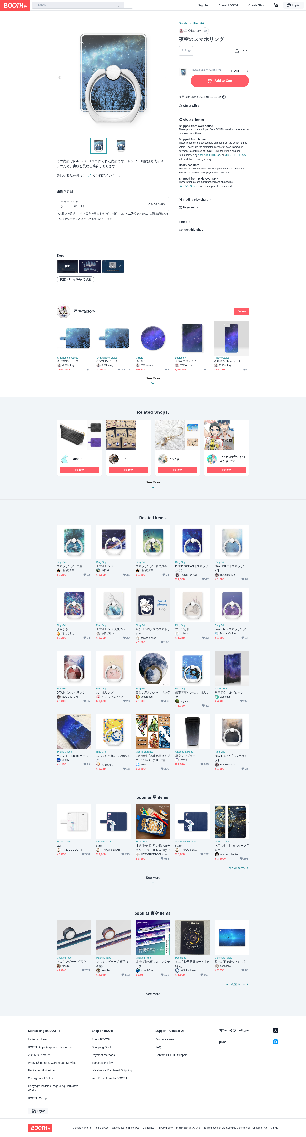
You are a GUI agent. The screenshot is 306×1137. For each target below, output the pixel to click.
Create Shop (256, 5)
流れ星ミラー (144, 361)
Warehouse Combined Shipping (112, 1070)
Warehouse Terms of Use (126, 1128)
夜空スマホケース (68, 361)
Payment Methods (103, 1055)
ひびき (175, 459)
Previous (60, 77)
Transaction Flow (102, 1062)
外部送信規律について (188, 1128)
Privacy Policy (165, 1128)
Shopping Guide (102, 1047)
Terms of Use (101, 1128)
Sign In (203, 5)
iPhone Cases (221, 358)
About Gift (190, 105)
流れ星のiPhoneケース (227, 361)
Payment (189, 207)
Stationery (180, 358)
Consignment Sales (40, 1078)
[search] (119, 5)
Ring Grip (199, 23)
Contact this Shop (191, 229)
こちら (88, 175)
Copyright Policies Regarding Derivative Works (53, 1088)
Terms (183, 221)
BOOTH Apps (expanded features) (50, 1047)
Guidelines (148, 1128)
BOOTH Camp (37, 1098)
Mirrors (139, 358)
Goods (183, 23)
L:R (123, 459)
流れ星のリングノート (188, 361)
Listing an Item (37, 1039)
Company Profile (82, 1128)
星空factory (84, 311)
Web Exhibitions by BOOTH (109, 1078)
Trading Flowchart (195, 199)
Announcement (165, 1039)
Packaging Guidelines (42, 1070)
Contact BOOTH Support (171, 1055)
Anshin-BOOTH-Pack (209, 155)
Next (165, 77)
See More (153, 486)
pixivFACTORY (187, 186)
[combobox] (78, 5)
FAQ (158, 1047)
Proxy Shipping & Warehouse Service (52, 1062)
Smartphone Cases (67, 358)
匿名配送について (39, 1055)
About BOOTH (228, 5)
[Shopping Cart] (276, 5)
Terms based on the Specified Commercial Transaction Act (235, 1128)
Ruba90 (77, 459)
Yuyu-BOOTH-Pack (235, 155)
